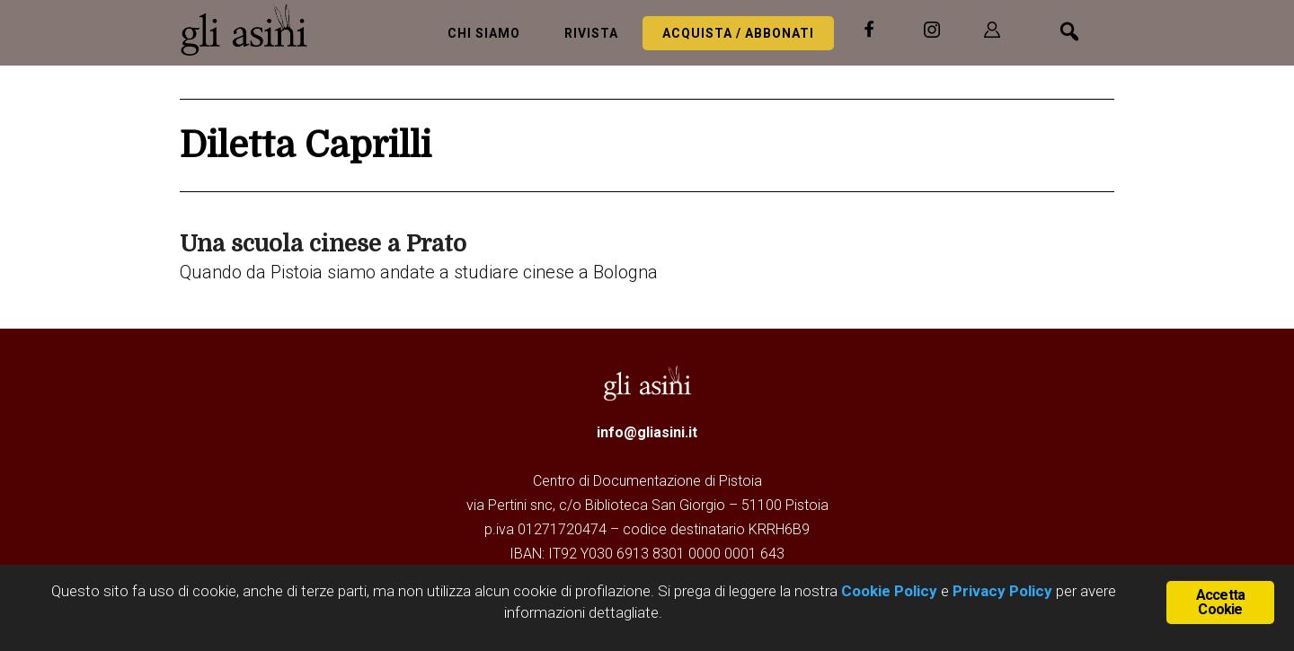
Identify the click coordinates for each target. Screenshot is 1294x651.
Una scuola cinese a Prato (323, 244)
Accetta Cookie (1220, 602)
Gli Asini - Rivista (252, 30)
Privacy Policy (1002, 591)
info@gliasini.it (647, 432)
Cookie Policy (887, 591)
